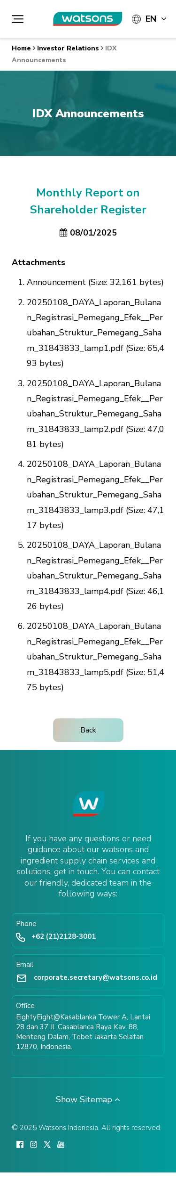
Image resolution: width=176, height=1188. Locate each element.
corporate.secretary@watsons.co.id (95, 977)
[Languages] (149, 18)
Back (88, 730)
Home (21, 48)
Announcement (56, 282)
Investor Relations (68, 48)
